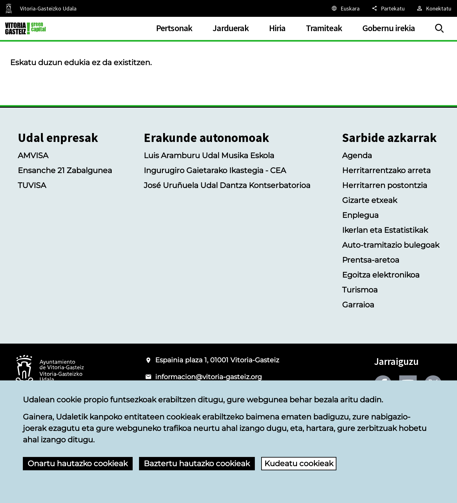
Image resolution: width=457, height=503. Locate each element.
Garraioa (358, 304)
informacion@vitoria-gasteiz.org (208, 377)
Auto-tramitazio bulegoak (390, 245)
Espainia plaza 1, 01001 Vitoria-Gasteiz (217, 360)
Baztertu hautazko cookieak (197, 463)
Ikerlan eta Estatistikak (385, 230)
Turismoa (360, 289)
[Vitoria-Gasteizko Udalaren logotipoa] (49, 371)
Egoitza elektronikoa (381, 274)
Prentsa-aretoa (370, 260)
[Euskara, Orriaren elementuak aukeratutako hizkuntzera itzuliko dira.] (345, 8)
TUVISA (32, 185)
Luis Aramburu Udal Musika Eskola (209, 155)
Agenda (357, 155)
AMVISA (33, 155)
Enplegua (360, 215)
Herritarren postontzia (384, 185)
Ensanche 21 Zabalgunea (65, 170)
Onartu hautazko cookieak (78, 463)
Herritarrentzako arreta (386, 170)
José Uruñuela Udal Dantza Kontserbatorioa (227, 185)
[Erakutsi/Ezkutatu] (439, 28)
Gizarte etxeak (369, 200)
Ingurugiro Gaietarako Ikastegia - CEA (215, 170)
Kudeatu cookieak (298, 463)
